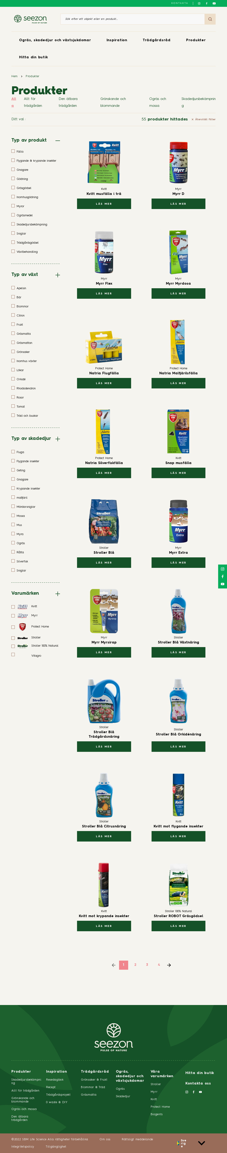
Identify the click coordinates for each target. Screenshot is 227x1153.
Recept (51, 1087)
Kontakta (179, 3)
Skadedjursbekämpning (199, 102)
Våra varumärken (162, 1074)
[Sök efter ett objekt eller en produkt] (132, 19)
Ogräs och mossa (157, 102)
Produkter (196, 40)
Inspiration (117, 40)
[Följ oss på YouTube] (214, 3)
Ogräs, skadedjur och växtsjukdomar (55, 40)
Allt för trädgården (33, 102)
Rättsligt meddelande (137, 1139)
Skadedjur (123, 1096)
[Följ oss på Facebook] (206, 3)
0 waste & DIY (56, 1102)
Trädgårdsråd (157, 40)
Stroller (156, 1084)
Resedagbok (55, 1079)
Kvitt (154, 1099)
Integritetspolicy (22, 1146)
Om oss (105, 1139)
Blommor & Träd (93, 1087)
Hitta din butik (33, 57)
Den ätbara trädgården (68, 102)
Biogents (157, 1114)
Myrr (154, 1091)
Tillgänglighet (56, 1146)
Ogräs (120, 1088)
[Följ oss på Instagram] (199, 3)
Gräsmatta (88, 1094)
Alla (13, 102)
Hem (14, 76)
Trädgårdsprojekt (58, 1094)
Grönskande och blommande (113, 102)
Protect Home (160, 1106)
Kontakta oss (198, 1083)
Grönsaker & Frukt (94, 1079)
